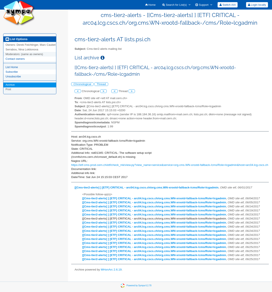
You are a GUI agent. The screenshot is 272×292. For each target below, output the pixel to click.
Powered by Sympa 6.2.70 (138, 285)
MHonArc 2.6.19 (111, 269)
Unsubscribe (13, 76)
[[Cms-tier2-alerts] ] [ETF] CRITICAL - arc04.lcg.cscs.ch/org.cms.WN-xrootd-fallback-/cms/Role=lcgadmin (146, 187)
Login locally (257, 4)
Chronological (82, 84)
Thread (101, 84)
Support (201, 4)
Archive (10, 84)
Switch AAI (228, 4)
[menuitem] (150, 5)
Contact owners (15, 58)
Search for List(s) (174, 4)
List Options (16, 39)
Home (151, 4)
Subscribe (12, 71)
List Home (12, 67)
